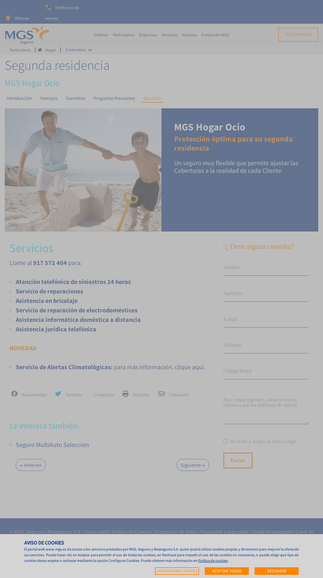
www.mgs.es (56, 549)
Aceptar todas (226, 571)
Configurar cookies (176, 571)
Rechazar (276, 571)
